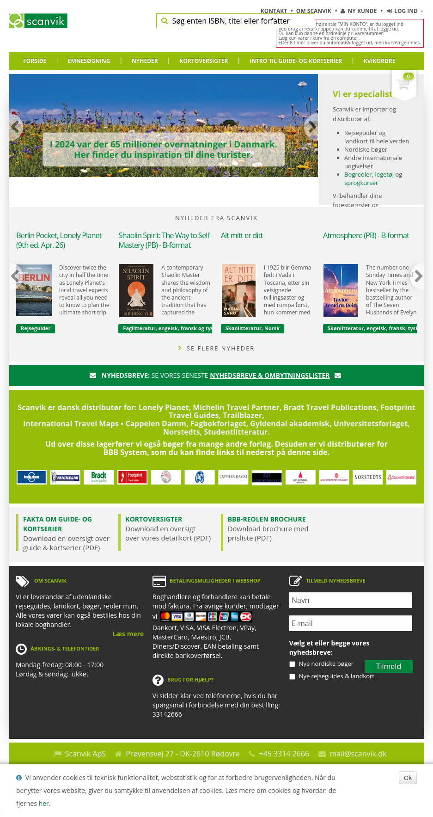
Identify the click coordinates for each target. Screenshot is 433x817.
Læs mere (128, 633)
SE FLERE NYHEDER (216, 348)
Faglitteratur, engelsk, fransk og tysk (169, 328)
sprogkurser (361, 182)
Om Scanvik (314, 11)
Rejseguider (35, 328)
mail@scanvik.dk (357, 754)
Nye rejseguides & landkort (336, 676)
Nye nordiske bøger (326, 663)
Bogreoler (358, 174)
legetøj (384, 174)
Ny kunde (358, 11)
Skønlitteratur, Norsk (253, 328)
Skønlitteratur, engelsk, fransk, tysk (373, 328)
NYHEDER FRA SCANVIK (216, 218)
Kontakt (275, 11)
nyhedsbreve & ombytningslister (269, 375)
